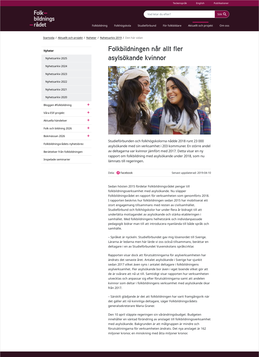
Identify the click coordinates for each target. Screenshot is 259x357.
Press (185, 342)
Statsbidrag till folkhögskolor (198, 305)
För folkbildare (172, 25)
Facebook (144, 306)
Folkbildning (99, 25)
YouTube (144, 314)
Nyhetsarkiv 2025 (56, 58)
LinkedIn (144, 321)
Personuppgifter (191, 337)
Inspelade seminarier (57, 159)
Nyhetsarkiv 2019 (111, 38)
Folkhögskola (122, 25)
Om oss (224, 25)
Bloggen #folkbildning (58, 105)
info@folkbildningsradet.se (104, 322)
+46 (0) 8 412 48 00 (95, 318)
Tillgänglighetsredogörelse (197, 331)
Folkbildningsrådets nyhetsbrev (63, 144)
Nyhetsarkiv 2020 (56, 97)
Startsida (48, 38)
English (199, 3)
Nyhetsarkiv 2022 (56, 81)
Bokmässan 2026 (54, 136)
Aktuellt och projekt (200, 25)
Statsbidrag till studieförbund (199, 310)
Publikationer (221, 3)
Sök (221, 14)
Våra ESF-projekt (54, 113)
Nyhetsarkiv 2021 (56, 89)
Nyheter (91, 38)
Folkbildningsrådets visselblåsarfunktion (205, 316)
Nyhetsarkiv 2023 (56, 74)
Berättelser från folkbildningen (63, 152)
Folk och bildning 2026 (58, 128)
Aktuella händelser (55, 120)
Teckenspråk (179, 3)
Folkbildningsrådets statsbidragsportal (204, 322)
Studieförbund (147, 25)
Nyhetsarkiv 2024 (56, 66)
